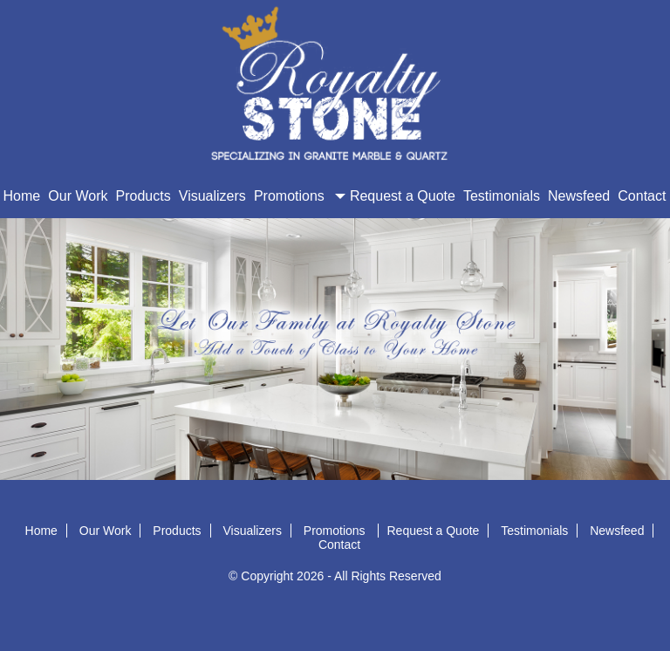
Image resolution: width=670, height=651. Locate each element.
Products (143, 195)
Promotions (298, 195)
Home (22, 195)
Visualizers (212, 195)
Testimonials (501, 195)
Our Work (77, 195)
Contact (642, 195)
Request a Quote (402, 195)
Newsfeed (579, 195)
